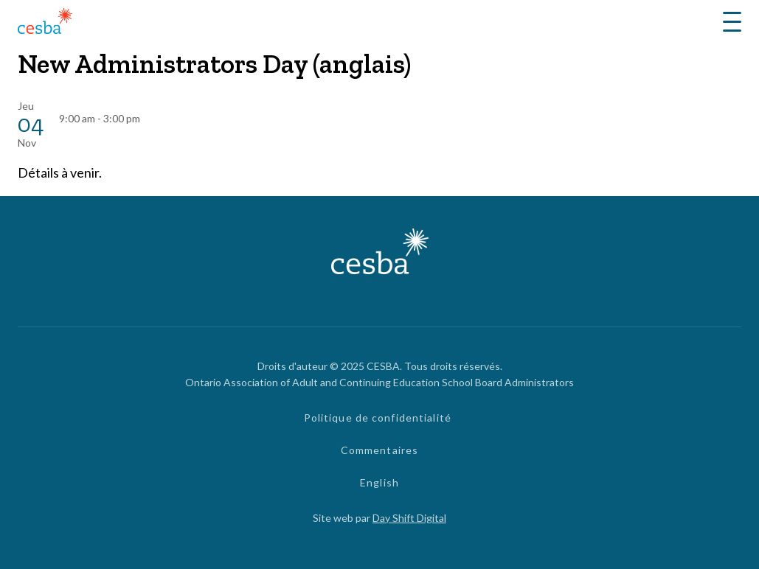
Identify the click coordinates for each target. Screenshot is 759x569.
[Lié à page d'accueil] (45, 23)
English (379, 482)
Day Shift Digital (409, 518)
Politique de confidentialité (377, 417)
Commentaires (379, 450)
